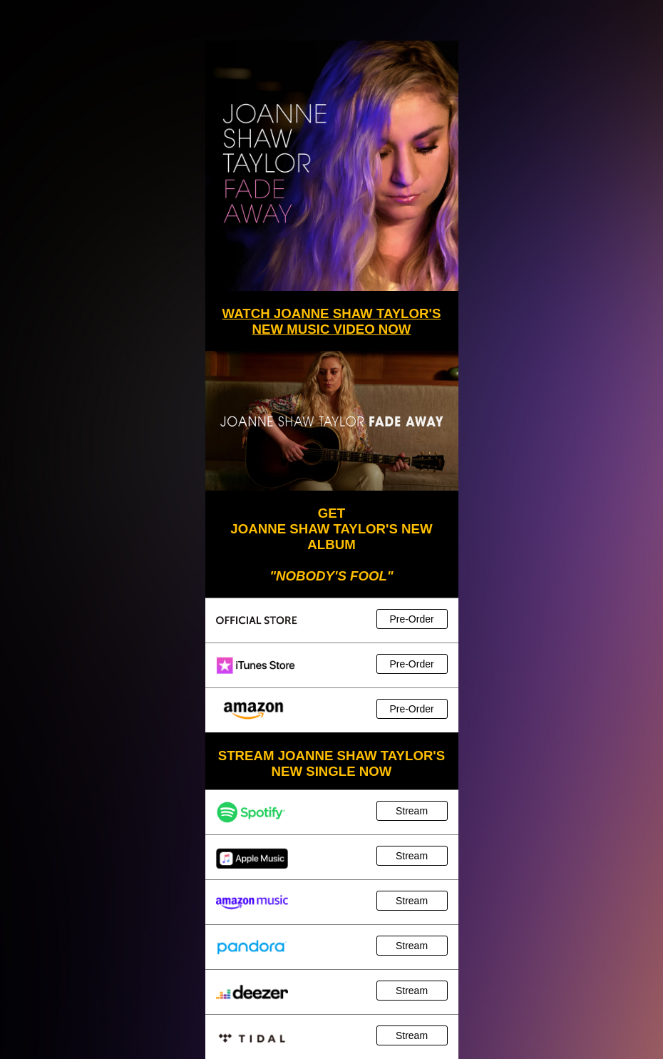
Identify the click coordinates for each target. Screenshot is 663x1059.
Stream (412, 811)
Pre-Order (411, 619)
